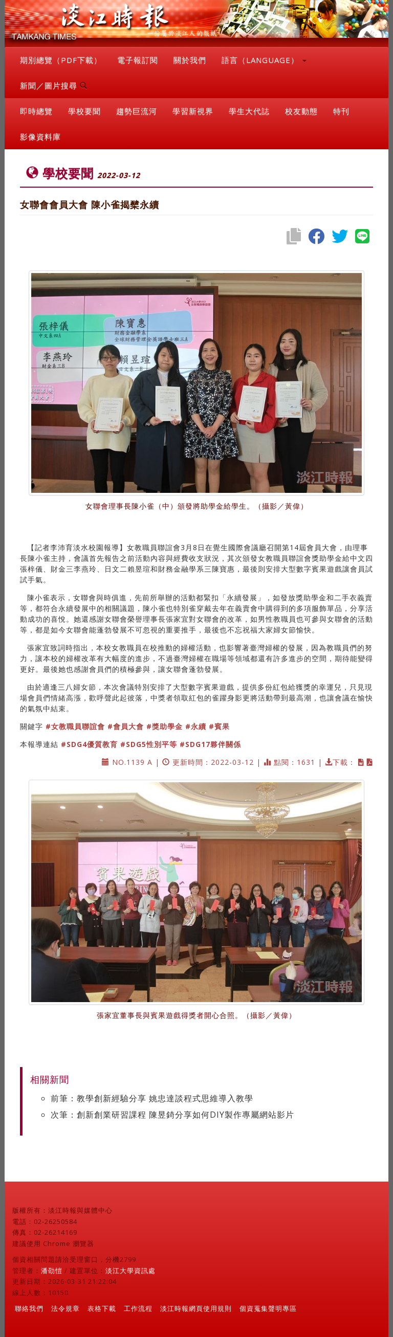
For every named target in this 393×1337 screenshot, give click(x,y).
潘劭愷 (51, 1270)
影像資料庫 (40, 136)
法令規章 (65, 1308)
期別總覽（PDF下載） (61, 60)
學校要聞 (84, 111)
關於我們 (189, 60)
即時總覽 (36, 111)
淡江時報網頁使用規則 (196, 1308)
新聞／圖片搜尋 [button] (54, 85)
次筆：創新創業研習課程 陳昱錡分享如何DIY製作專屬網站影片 (172, 1114)
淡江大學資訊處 (130, 1270)
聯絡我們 (29, 1308)
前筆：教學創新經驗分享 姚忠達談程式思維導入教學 (152, 1098)
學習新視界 (192, 111)
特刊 (341, 111)
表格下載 (102, 1308)
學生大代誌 (249, 111)
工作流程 (138, 1308)
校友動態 (301, 111)
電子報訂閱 (137, 60)
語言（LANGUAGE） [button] (264, 60)
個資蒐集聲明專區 (268, 1308)
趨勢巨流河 (136, 111)
